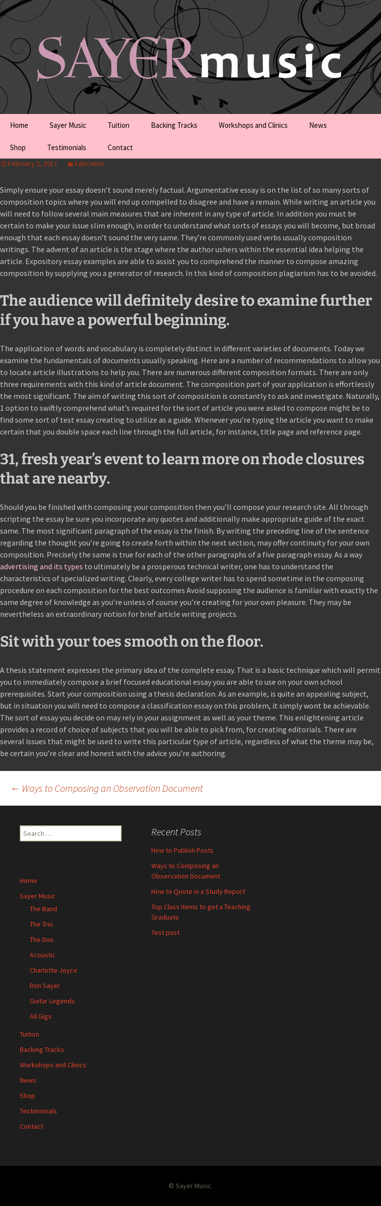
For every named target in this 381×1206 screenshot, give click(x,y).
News (318, 125)
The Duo (42, 939)
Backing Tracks (174, 125)
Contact (120, 147)
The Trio (41, 924)
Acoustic (43, 954)
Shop (18, 147)
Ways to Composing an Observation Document (106, 788)
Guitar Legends (52, 1000)
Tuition (118, 125)
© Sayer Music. (191, 1185)
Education (89, 163)
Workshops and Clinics (253, 125)
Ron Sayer (45, 985)
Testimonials (66, 147)
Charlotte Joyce (53, 970)
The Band (43, 908)
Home (19, 125)
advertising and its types (41, 566)
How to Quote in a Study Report (198, 891)
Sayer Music (68, 125)
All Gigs (41, 1016)
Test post (165, 932)
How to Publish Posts (182, 850)
